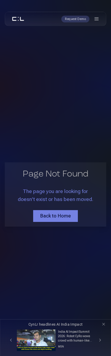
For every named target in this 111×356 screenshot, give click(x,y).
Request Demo (75, 19)
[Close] (103, 324)
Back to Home (55, 216)
